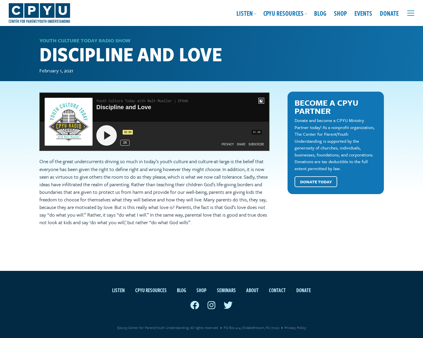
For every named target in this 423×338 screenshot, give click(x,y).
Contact (277, 290)
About (252, 290)
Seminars (226, 290)
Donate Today (316, 182)
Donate (389, 13)
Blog (320, 13)
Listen (244, 13)
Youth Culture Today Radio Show (84, 40)
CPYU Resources (283, 13)
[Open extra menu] (410, 13)
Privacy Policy (295, 327)
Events (363, 13)
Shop (340, 13)
